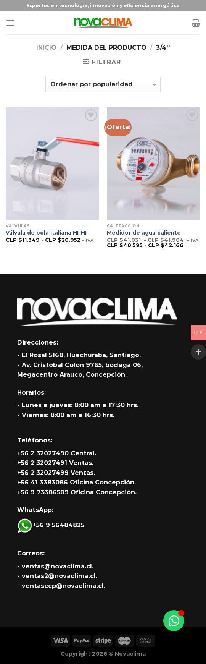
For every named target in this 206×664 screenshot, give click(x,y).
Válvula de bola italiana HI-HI (46, 233)
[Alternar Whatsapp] (173, 620)
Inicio (46, 47)
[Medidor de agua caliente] (153, 163)
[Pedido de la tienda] (103, 84)
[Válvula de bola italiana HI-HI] (52, 163)
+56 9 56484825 (50, 525)
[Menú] (10, 22)
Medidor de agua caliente (144, 233)
